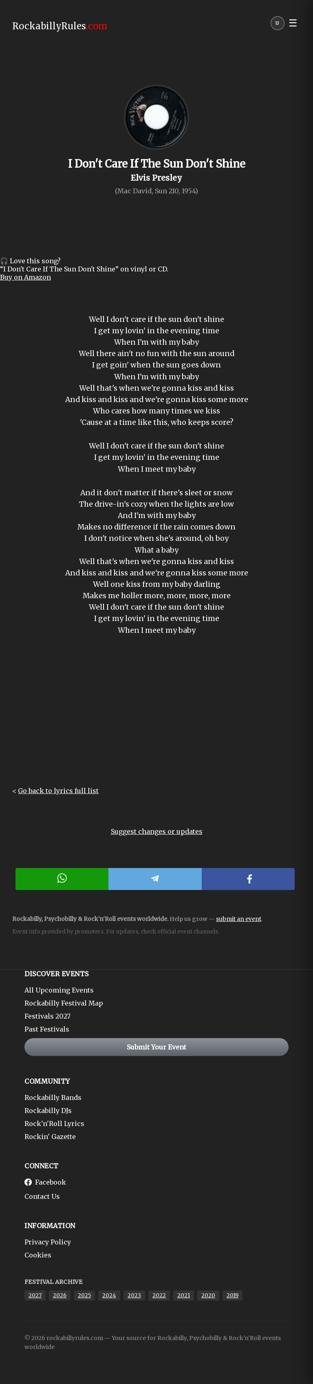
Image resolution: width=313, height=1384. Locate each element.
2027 (35, 1295)
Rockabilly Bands (53, 1097)
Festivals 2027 (47, 1016)
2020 (208, 1295)
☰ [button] (293, 23)
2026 (59, 1295)
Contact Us (42, 1196)
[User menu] (277, 25)
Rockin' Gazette (50, 1137)
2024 (109, 1295)
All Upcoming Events (59, 990)
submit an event (238, 919)
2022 (159, 1295)
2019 (232, 1295)
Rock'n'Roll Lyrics (54, 1123)
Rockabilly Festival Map (63, 1003)
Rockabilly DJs (48, 1110)
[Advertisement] (156, 717)
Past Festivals (46, 1029)
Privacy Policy (47, 1242)
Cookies (37, 1255)
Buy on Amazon (25, 277)
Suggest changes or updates (157, 831)
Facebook (45, 1182)
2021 (183, 1295)
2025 (84, 1295)
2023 (134, 1295)
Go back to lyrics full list (58, 791)
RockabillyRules (59, 26)
